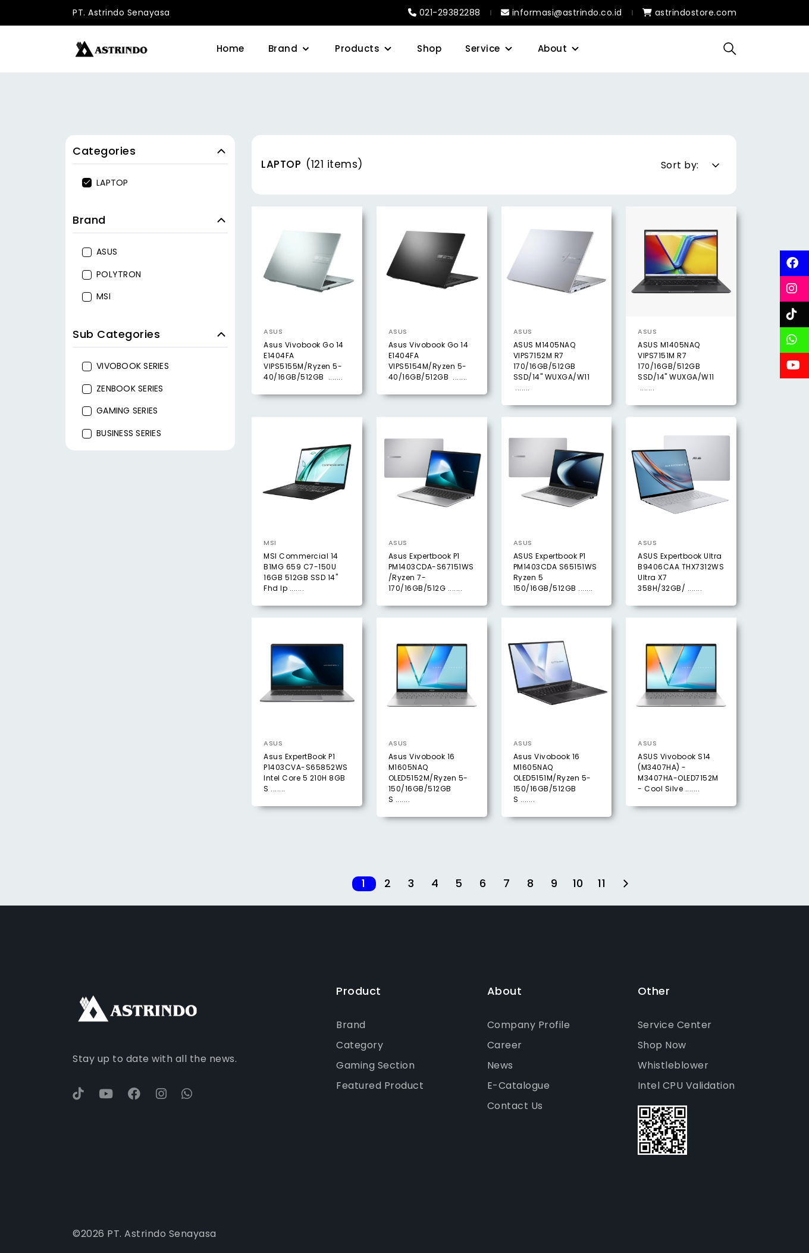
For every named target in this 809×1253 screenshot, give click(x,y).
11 (602, 883)
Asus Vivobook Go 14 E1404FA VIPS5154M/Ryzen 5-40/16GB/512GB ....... (428, 361)
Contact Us (515, 1106)
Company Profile (528, 1025)
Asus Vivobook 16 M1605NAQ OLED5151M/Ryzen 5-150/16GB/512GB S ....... (552, 817)
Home (230, 48)
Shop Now (662, 1045)
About (552, 48)
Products (357, 48)
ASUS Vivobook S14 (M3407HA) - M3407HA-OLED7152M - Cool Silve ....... (678, 812)
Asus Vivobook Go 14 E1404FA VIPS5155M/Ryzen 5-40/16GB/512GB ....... (304, 361)
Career (504, 1045)
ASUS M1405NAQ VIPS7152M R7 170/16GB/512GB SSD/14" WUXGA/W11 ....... (551, 366)
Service (482, 48)
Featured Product (380, 1085)
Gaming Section (375, 1065)
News (500, 1065)
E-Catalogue (518, 1085)
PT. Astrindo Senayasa (121, 12)
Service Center (675, 1025)
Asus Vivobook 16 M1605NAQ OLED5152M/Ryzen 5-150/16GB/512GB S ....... (428, 817)
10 (578, 883)
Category (359, 1045)
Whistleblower (673, 1065)
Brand (283, 48)
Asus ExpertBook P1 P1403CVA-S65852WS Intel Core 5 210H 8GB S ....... (306, 812)
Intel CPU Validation (686, 1085)
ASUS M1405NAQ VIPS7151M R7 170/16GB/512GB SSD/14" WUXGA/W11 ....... (676, 366)
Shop (429, 48)
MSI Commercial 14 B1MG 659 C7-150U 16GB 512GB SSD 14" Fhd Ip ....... (301, 612)
